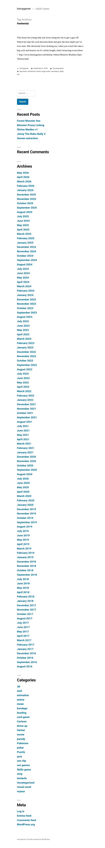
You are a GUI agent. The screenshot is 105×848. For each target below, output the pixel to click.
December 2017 (26, 605)
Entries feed (24, 815)
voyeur (21, 791)
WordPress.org (26, 824)
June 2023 (23, 325)
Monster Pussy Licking (30, 125)
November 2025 (26, 199)
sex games (23, 765)
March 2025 (24, 233)
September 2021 (27, 417)
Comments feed (26, 820)
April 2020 (23, 491)
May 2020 (23, 487)
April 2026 (23, 177)
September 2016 (27, 662)
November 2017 (26, 609)
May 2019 (23, 539)
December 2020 (26, 456)
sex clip (21, 760)
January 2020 (25, 504)
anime (20, 699)
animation (23, 695)
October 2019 (25, 517)
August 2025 (24, 212)
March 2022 (24, 391)
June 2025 (23, 220)
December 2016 (26, 653)
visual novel (24, 787)
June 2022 (23, 378)
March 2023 (24, 338)
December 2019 (26, 509)
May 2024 (23, 277)
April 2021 (23, 439)
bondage (22, 708)
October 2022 (25, 360)
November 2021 (26, 408)
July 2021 (23, 426)
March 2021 (24, 443)
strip (19, 773)
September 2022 (27, 365)
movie (20, 734)
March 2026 (24, 181)
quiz (19, 756)
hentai (38, 71)
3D (18, 686)
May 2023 (23, 330)
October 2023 (25, 308)
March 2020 (24, 496)
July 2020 (23, 478)
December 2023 (26, 299)
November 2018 (26, 565)
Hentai (21, 730)
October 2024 (25, 255)
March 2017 (24, 640)
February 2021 (25, 448)
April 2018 (23, 592)
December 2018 (26, 561)
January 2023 (25, 347)
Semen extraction (27, 138)
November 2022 (26, 356)
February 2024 (25, 290)
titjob (61, 71)
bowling (21, 712)
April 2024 (23, 282)
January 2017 (25, 649)
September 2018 (27, 574)
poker (20, 747)
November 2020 (26, 461)
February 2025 (25, 238)
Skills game (24, 769)
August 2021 (24, 421)
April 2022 (23, 386)
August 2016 (24, 666)
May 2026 (23, 172)
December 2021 (26, 404)
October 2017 (25, 614)
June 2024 (23, 273)
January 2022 (25, 399)
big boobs (23, 71)
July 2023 (23, 321)
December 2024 (26, 247)
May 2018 (23, 587)
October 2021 (25, 413)
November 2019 (26, 513)
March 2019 (24, 548)
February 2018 (25, 596)
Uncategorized (58, 68)
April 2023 (23, 334)
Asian (20, 703)
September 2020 (27, 469)
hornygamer (24, 8)
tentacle (22, 778)
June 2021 (23, 430)
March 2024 (24, 286)
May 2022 (23, 382)
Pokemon (22, 743)
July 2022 (23, 373)
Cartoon (22, 721)
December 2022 (26, 351)
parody (21, 738)
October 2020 (25, 465)
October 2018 (25, 570)
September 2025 (27, 207)
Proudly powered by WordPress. (38, 839)
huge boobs (46, 71)
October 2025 (25, 203)
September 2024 (27, 260)
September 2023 (27, 312)
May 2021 (23, 434)
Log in (20, 811)
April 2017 (23, 635)
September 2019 (27, 522)
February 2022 (25, 395)
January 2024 (25, 295)
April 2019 (23, 544)
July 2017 (23, 622)
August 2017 (24, 618)
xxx (18, 74)
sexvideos (55, 71)
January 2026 (25, 190)
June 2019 (23, 535)
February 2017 (25, 644)
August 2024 (24, 264)
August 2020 (24, 474)
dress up (22, 725)
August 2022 (24, 369)
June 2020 (23, 482)
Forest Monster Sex (28, 120)
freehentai (31, 71)
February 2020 (25, 500)
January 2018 (25, 600)
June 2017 (23, 627)
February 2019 (25, 552)
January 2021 (25, 452)
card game (23, 717)
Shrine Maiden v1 (27, 129)
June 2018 (23, 583)
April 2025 (23, 229)
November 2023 (26, 303)
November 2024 (26, 251)
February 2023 (25, 343)
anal (19, 690)
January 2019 (25, 557)
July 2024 (23, 268)
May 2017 (23, 631)
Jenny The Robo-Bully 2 (31, 133)
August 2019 (24, 526)
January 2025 (25, 242)
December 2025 (26, 194)
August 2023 (24, 316)
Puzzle (21, 752)
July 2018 (23, 579)
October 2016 (25, 657)
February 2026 (25, 185)
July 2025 (23, 216)
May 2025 (23, 225)
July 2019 (23, 531)
